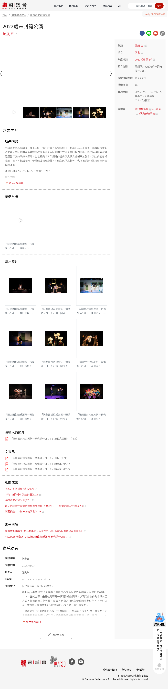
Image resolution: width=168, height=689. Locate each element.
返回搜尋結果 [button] (158, 13)
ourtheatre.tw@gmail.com (36, 579)
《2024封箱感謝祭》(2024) (19, 488)
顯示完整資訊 (16, 183)
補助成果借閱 (110, 669)
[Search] (147, 6)
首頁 (4, 15)
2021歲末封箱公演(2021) (18, 500)
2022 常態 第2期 (143, 59)
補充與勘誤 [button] (58, 634)
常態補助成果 (18, 15)
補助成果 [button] (73, 5)
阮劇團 (8, 33)
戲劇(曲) (139, 45)
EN (119, 5)
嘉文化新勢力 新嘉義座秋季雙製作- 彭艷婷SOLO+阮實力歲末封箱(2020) (44, 505)
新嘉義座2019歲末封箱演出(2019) (23, 511)
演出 (137, 52)
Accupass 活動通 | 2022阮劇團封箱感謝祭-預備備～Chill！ (36, 536)
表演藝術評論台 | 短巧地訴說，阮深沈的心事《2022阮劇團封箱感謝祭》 (44, 531)
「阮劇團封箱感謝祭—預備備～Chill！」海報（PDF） (39, 458)
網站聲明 (126, 669)
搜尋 (159, 5)
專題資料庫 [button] (90, 5)
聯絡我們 (141, 669)
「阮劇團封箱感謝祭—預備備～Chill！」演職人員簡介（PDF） (44, 438)
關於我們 (58, 5)
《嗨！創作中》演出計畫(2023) (22, 494)
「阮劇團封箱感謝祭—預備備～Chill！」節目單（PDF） (40, 463)
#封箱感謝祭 (141, 109)
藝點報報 (107, 5)
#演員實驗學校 (147, 113)
